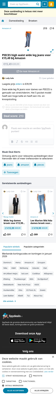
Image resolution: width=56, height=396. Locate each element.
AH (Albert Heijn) (10, 273)
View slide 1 (28, 50)
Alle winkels (9, 301)
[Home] (2, 20)
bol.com (24, 273)
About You (38, 295)
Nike (5, 268)
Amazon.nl (6, 28)
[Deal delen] (44, 4)
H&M (13, 268)
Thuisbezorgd (19, 279)
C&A (45, 268)
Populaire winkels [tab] (11, 246)
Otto (20, 290)
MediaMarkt (8, 284)
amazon (23, 164)
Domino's (7, 262)
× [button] (53, 357)
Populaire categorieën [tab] (34, 246)
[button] (28, 385)
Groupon (41, 262)
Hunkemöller (8, 290)
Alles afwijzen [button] (42, 390)
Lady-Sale (10, 78)
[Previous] (3, 213)
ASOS (36, 284)
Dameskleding (16, 20)
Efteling (6, 279)
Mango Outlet (8, 217)
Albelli (20, 295)
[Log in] (51, 4)
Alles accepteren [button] (15, 390)
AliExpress (48, 273)
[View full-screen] (52, 51)
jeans (7, 164)
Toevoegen (10, 172)
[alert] (28, 375)
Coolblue (36, 273)
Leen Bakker (8, 295)
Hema (17, 262)
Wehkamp (24, 268)
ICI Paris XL (31, 290)
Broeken (33, 20)
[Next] (53, 213)
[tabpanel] (28, 276)
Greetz (42, 290)
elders (19, 83)
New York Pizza (24, 284)
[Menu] (4, 4)
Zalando (35, 268)
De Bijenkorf (43, 279)
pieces (39, 164)
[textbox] (31, 131)
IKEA (31, 279)
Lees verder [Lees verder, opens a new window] (49, 371)
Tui (28, 295)
